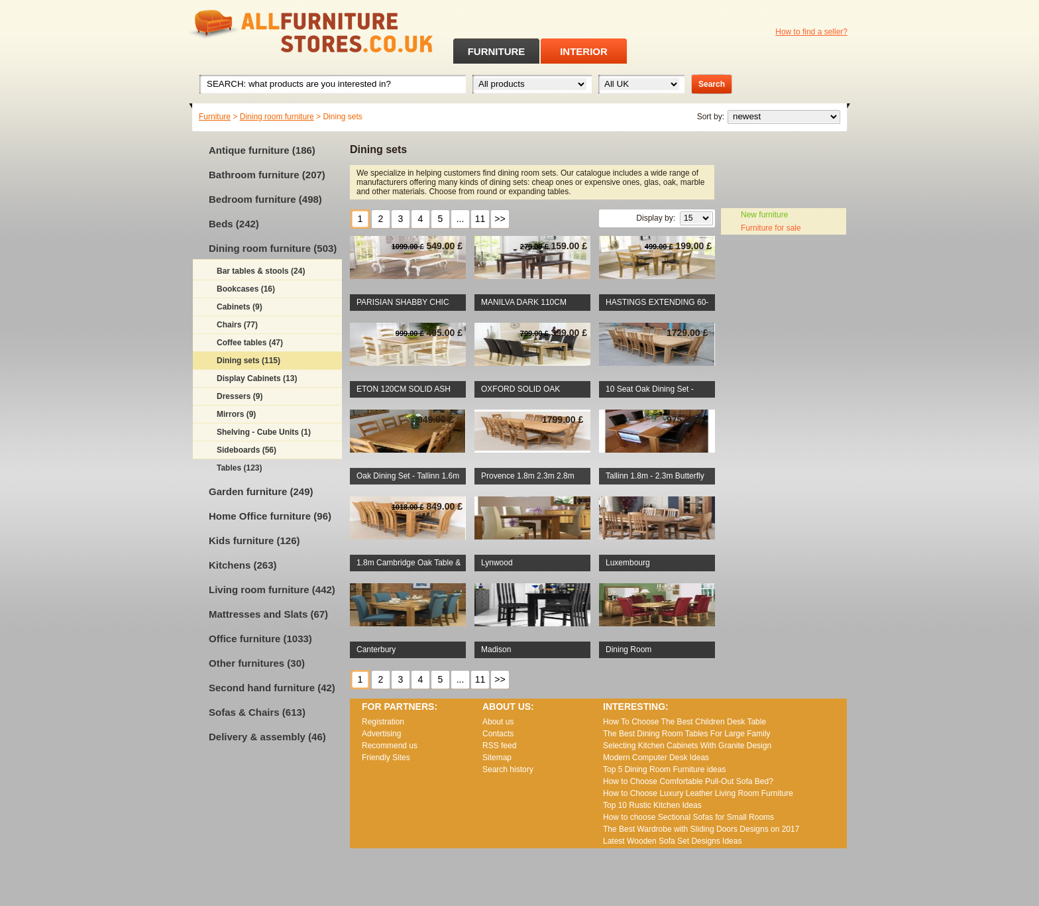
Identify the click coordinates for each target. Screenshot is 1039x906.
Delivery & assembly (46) (267, 736)
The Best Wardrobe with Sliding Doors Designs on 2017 (701, 829)
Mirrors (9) (236, 414)
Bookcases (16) (246, 289)
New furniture (764, 214)
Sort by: (710, 116)
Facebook (806, 50)
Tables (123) (239, 468)
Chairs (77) (237, 324)
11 (480, 218)
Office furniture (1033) (260, 638)
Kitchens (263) (243, 565)
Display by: (655, 218)
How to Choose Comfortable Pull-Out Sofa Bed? (688, 781)
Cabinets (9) (239, 306)
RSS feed (823, 50)
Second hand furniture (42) (272, 687)
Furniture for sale (771, 228)
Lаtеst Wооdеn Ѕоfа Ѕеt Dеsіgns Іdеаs (672, 841)
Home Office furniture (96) (270, 516)
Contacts (498, 733)
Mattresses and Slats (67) (268, 614)
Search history (507, 769)
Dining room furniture (277, 116)
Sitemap (497, 757)
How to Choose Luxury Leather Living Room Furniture (698, 793)
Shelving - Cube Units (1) (264, 432)
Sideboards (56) (246, 450)
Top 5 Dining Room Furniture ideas (664, 769)
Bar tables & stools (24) (261, 271)
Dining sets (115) (248, 360)
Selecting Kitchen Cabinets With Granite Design (687, 745)
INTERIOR (584, 51)
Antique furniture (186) (262, 150)
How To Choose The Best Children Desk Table (684, 721)
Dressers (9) (239, 396)
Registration (383, 721)
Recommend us (389, 745)
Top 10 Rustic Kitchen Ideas (652, 805)
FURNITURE (496, 51)
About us (498, 721)
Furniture (215, 116)
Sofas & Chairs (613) (257, 712)
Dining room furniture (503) (273, 248)
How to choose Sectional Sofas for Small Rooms (688, 817)
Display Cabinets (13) (257, 378)
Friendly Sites (386, 757)
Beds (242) (234, 223)
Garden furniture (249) (261, 491)
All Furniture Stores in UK (281, 31)
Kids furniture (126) (254, 540)
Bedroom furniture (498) (265, 199)
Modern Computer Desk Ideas (656, 757)
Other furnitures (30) (257, 663)
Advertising (381, 733)
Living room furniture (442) (272, 589)
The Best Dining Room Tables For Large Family (687, 733)
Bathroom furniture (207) (267, 174)
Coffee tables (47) (250, 342)
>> (499, 218)
